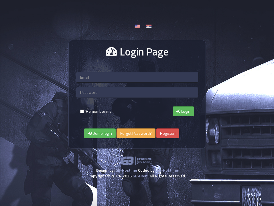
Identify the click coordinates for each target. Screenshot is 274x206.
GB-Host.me (126, 170)
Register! (168, 133)
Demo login (100, 133)
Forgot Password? (136, 133)
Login (183, 111)
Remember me (96, 111)
